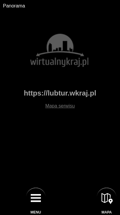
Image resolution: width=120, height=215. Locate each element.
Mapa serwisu (60, 105)
